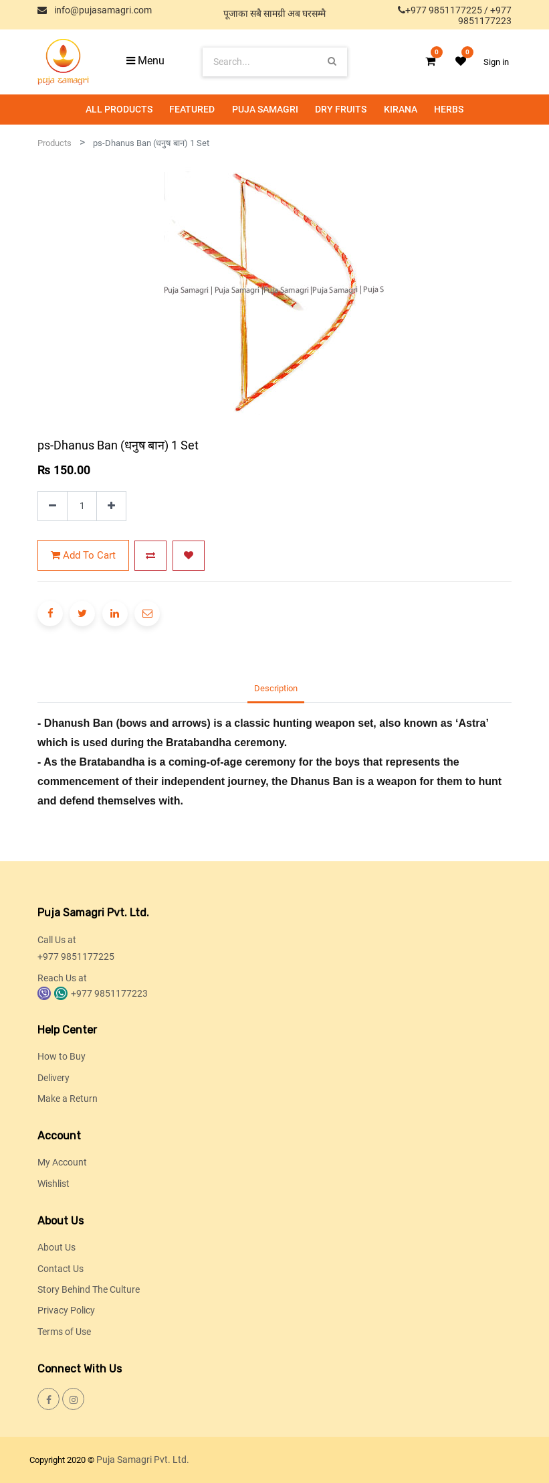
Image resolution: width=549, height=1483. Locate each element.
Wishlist (53, 1183)
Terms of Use (64, 1331)
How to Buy (61, 1056)
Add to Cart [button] (83, 555)
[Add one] (111, 506)
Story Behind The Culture (88, 1289)
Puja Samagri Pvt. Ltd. (142, 1459)
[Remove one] (52, 506)
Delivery (53, 1077)
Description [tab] (276, 688)
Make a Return (67, 1098)
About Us (56, 1247)
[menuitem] (119, 109)
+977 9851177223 (485, 15)
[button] (150, 556)
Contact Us (60, 1268)
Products (54, 143)
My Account (62, 1162)
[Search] (332, 61)
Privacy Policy (66, 1310)
